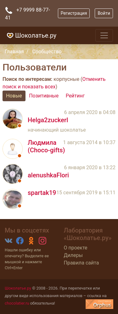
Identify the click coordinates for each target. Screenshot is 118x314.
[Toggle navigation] (104, 35)
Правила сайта (81, 263)
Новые (14, 96)
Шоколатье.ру (30, 35)
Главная (14, 52)
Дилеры (73, 255)
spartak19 (42, 192)
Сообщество (47, 52)
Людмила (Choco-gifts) (46, 146)
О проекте (75, 248)
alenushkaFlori (48, 175)
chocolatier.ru (17, 303)
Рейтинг (75, 96)
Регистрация (74, 13)
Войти (104, 13)
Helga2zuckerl (48, 120)
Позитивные (44, 96)
